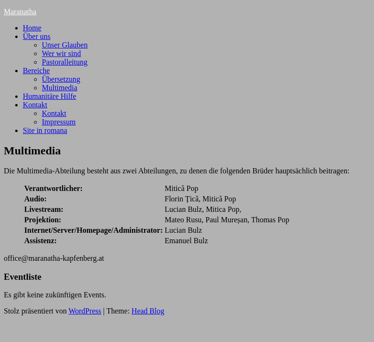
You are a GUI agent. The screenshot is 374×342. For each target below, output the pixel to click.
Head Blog (148, 311)
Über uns (36, 36)
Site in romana (45, 130)
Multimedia (59, 88)
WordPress (84, 311)
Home (32, 28)
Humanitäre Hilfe (49, 96)
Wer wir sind (61, 53)
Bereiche (36, 70)
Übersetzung (61, 79)
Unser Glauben (64, 45)
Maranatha (20, 12)
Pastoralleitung (64, 62)
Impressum (59, 122)
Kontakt (35, 105)
